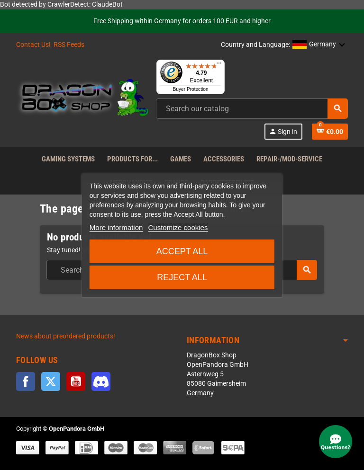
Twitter (50, 381)
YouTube (75, 381)
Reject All (182, 277)
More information (116, 227)
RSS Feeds (69, 45)
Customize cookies (178, 227)
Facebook (25, 381)
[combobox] (252, 108)
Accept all (182, 251)
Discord (100, 381)
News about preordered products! (65, 336)
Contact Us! (33, 45)
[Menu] (219, 65)
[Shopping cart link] (330, 132)
